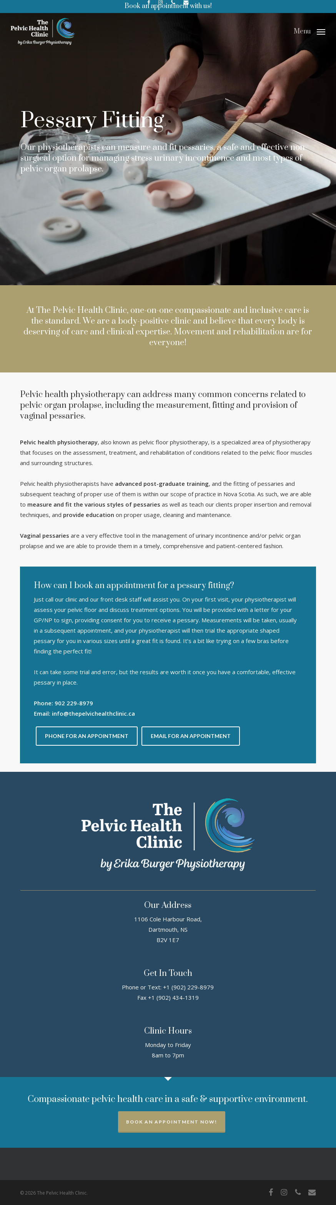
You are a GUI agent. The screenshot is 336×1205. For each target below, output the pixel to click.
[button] (309, 30)
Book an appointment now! (171, 1122)
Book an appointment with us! (168, 6)
